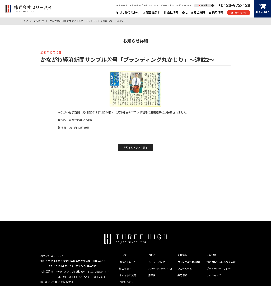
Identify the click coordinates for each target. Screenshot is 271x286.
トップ (24, 21)
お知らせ (121, 5)
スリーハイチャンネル (161, 5)
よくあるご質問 (193, 12)
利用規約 (211, 255)
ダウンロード (184, 5)
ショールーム (184, 268)
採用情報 (216, 12)
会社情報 (171, 12)
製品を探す (151, 12)
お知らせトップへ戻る (135, 147)
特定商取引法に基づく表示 (221, 262)
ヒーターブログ (138, 5)
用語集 (152, 275)
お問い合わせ (239, 12)
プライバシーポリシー (219, 268)
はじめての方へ (127, 12)
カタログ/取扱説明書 (188, 262)
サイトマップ (214, 275)
